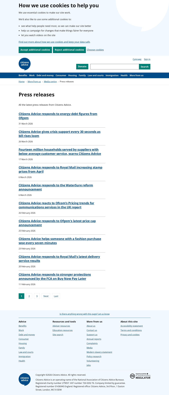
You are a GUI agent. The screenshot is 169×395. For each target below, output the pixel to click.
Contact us (92, 330)
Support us (92, 334)
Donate (82, 66)
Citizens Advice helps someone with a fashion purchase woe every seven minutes (60, 241)
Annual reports (94, 339)
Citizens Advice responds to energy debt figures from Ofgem (58, 116)
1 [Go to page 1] (21, 296)
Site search (58, 334)
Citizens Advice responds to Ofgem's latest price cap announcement (57, 223)
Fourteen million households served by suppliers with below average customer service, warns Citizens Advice (60, 151)
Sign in (147, 59)
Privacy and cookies (130, 334)
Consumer (61, 75)
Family (82, 75)
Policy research (94, 356)
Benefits (23, 75)
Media (90, 347)
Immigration (112, 75)
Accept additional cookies (35, 49)
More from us (136, 75)
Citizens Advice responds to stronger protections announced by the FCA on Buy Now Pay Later (55, 276)
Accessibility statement (132, 326)
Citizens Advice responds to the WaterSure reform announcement (56, 187)
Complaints (92, 343)
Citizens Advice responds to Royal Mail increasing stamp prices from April (60, 169)
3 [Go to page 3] (37, 296)
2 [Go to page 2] (29, 296)
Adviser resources (61, 326)
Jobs (89, 365)
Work (32, 75)
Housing (72, 75)
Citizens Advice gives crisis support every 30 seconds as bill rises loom (60, 133)
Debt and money (45, 75)
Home (22, 81)
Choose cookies (95, 49)
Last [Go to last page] (56, 296)
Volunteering (93, 360)
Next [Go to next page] (45, 296)
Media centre (50, 81)
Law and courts (96, 75)
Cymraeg (137, 59)
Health (124, 75)
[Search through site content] (114, 66)
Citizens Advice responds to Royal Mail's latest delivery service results (59, 258)
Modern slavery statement (99, 352)
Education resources (63, 330)
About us (91, 326)
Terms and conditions (131, 330)
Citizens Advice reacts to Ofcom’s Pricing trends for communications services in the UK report (56, 205)
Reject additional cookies (69, 49)
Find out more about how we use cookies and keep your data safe (54, 41)
